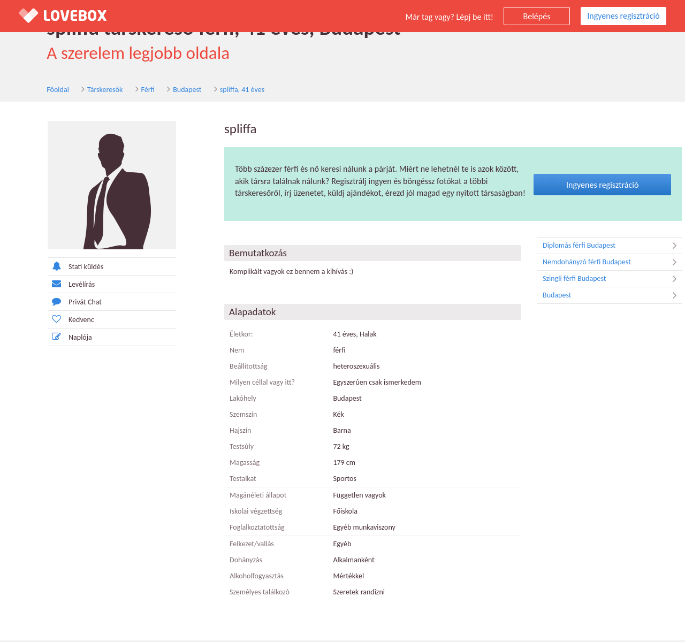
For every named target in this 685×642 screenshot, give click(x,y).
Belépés (537, 16)
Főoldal (30, 90)
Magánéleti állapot (239, 496)
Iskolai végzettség (237, 512)
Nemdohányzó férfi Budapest (594, 263)
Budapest (159, 90)
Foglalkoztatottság (239, 528)
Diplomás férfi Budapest (594, 247)
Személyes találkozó (241, 593)
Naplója (51, 338)
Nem (218, 351)
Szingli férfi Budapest (594, 280)
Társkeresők (77, 90)
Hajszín (222, 432)
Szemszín (225, 416)
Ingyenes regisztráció (623, 16)
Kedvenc (52, 320)
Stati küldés (57, 267)
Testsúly (223, 448)
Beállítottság (230, 367)
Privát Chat (56, 302)
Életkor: (223, 335)
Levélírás (53, 285)
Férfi (119, 90)
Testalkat (224, 480)
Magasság (226, 464)
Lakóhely (224, 399)
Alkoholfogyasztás (238, 577)
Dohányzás (227, 561)
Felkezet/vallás (233, 545)
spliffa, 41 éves (214, 90)
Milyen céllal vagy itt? (244, 383)
